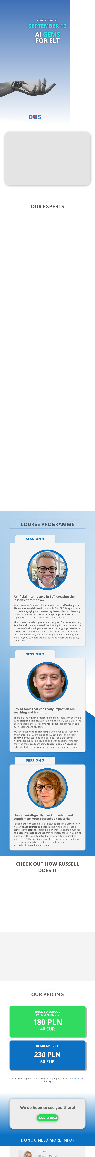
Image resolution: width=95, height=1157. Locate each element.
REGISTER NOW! (47, 1117)
